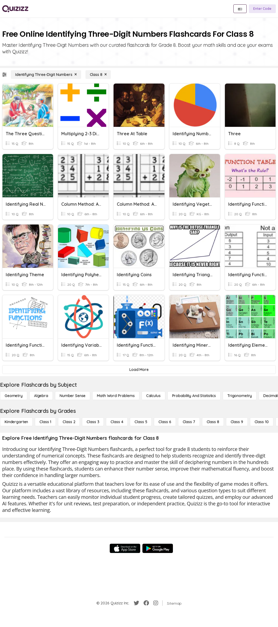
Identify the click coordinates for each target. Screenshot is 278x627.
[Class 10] (261, 421)
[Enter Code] (262, 8)
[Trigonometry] (239, 395)
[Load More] (139, 369)
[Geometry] (13, 395)
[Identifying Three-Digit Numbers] (46, 74)
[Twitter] (136, 603)
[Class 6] (165, 421)
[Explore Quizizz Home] (15, 8)
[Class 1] (45, 421)
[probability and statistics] (194, 395)
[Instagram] (155, 603)
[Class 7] (189, 421)
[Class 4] (117, 421)
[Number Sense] (72, 395)
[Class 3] (93, 421)
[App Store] (125, 548)
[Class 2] (69, 421)
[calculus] (153, 395)
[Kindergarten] (16, 421)
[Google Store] (157, 548)
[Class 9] (237, 421)
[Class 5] (141, 421)
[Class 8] (98, 74)
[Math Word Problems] (115, 395)
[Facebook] (146, 603)
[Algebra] (41, 395)
